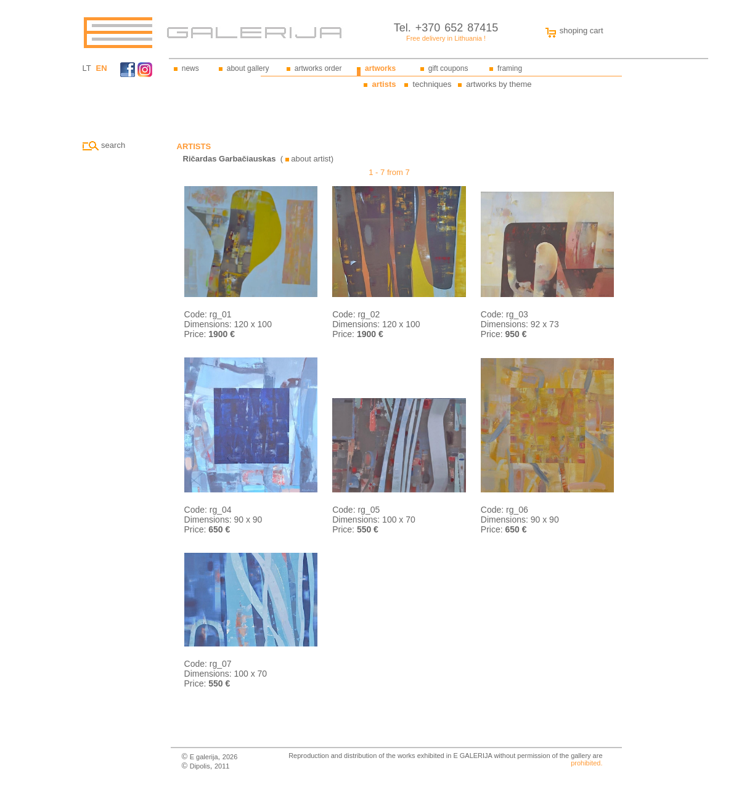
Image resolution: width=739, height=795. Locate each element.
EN (101, 68)
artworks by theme (498, 84)
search (104, 145)
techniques (432, 84)
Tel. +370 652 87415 (446, 28)
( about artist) (258, 158)
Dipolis (200, 766)
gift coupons (448, 68)
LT (87, 68)
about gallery (248, 68)
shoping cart (571, 30)
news (190, 68)
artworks (380, 68)
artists (384, 84)
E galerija (204, 756)
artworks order (318, 68)
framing (509, 68)
